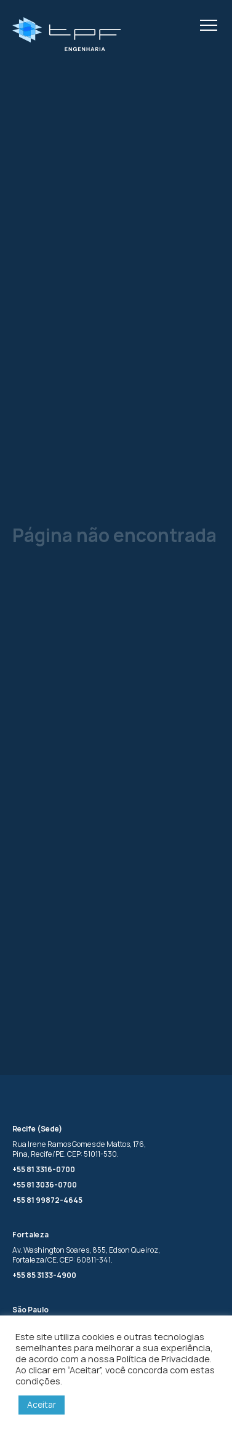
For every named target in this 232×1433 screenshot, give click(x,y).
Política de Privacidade (163, 1358)
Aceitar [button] (41, 1404)
